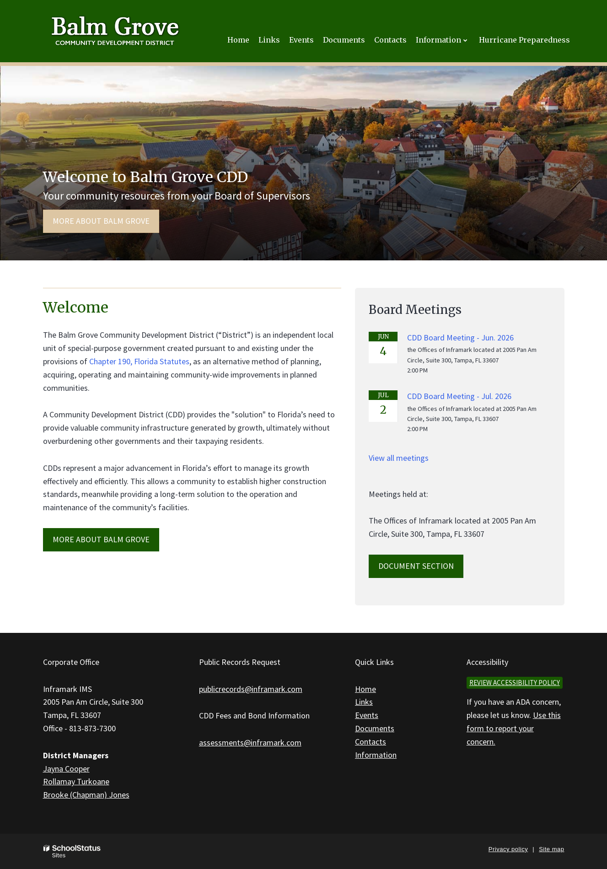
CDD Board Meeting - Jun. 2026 (460, 337)
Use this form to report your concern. (514, 728)
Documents (374, 728)
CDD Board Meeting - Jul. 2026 (459, 396)
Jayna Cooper (66, 768)
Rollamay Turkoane (76, 781)
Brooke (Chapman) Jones (86, 794)
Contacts (370, 741)
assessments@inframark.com (250, 742)
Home (365, 689)
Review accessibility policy (514, 682)
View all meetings (399, 458)
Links (364, 701)
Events (366, 715)
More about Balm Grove (101, 221)
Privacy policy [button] (508, 849)
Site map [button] (551, 849)
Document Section (416, 566)
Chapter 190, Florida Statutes (139, 361)
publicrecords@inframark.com (250, 689)
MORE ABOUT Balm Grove (101, 539)
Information (376, 755)
